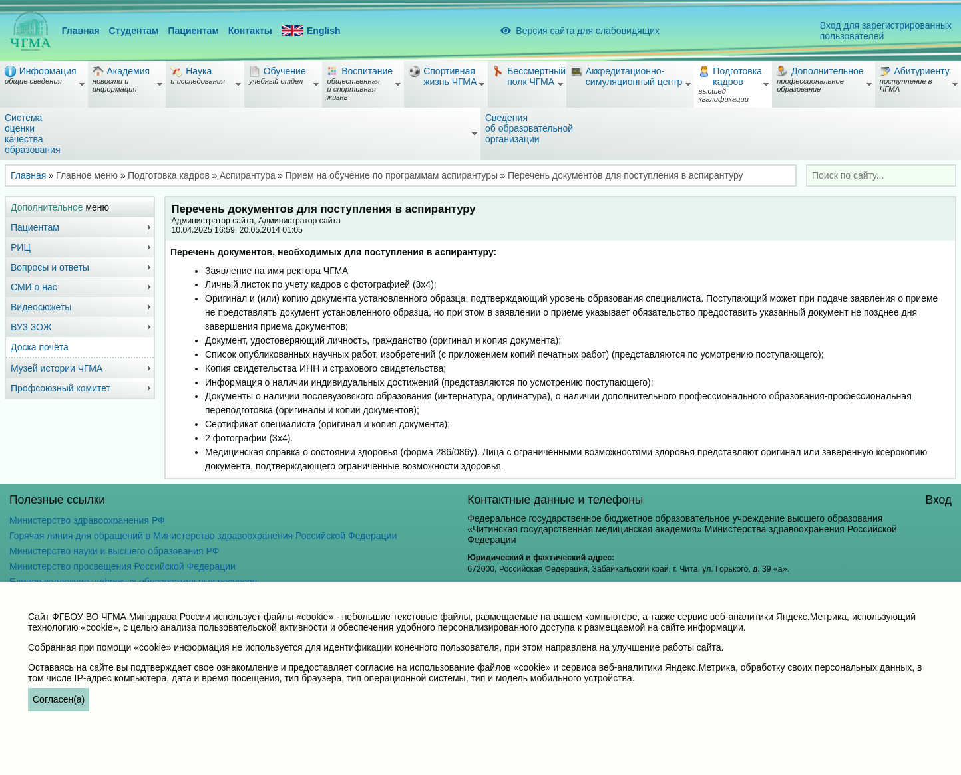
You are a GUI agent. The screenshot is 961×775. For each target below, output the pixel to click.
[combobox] (881, 175)
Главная (81, 30)
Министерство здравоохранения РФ (87, 520)
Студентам (134, 30)
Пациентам (193, 30)
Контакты (250, 30)
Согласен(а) (59, 699)
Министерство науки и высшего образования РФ (114, 551)
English (311, 31)
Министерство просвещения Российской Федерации (122, 566)
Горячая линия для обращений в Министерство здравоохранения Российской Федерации (203, 535)
